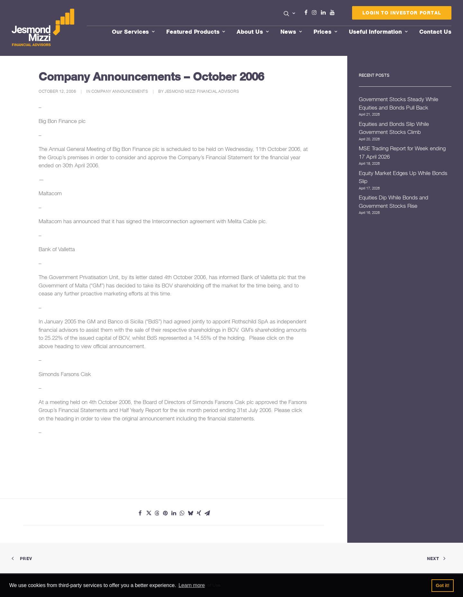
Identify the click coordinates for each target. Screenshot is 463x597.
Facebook (308, 12)
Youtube (334, 12)
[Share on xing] (199, 513)
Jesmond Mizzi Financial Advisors (202, 91)
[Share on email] (207, 513)
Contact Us (435, 31)
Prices (325, 31)
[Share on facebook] (140, 513)
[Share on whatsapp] (182, 513)
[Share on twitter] (148, 513)
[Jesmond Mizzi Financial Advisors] (43, 28)
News (291, 31)
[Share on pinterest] (165, 513)
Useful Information (378, 31)
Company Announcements (119, 91)
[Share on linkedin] (173, 513)
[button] (289, 13)
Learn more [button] (191, 585)
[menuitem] (289, 14)
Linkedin (325, 12)
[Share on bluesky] (190, 513)
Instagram (316, 12)
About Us (253, 31)
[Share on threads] (157, 513)
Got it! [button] (442, 585)
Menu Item (340, 14)
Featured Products (195, 31)
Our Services (133, 31)
